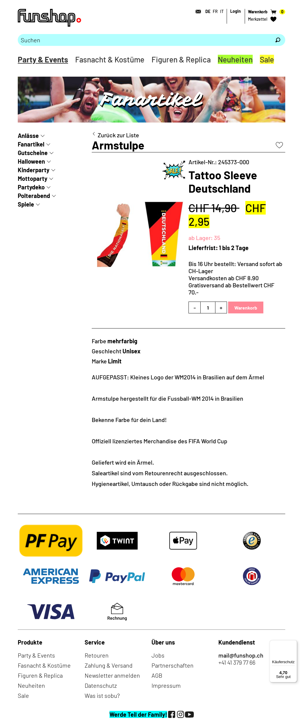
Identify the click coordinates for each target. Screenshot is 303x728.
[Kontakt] (196, 11)
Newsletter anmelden (112, 675)
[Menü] (293, 643)
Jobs (158, 655)
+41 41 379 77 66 (236, 662)
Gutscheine (33, 152)
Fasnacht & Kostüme (109, 59)
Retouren (97, 655)
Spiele (26, 204)
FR (215, 11)
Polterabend (34, 195)
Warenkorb (245, 307)
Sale (267, 59)
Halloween (31, 161)
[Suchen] (277, 40)
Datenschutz (101, 685)
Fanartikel (31, 144)
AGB (157, 675)
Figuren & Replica (181, 59)
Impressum (166, 685)
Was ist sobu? (102, 695)
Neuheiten (235, 59)
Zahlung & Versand (109, 665)
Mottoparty (32, 178)
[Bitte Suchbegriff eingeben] (144, 40)
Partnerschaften (173, 665)
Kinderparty (33, 169)
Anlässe (28, 135)
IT (222, 11)
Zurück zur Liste (118, 134)
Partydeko (31, 187)
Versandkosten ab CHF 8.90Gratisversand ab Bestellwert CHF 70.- (231, 285)
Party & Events (43, 59)
